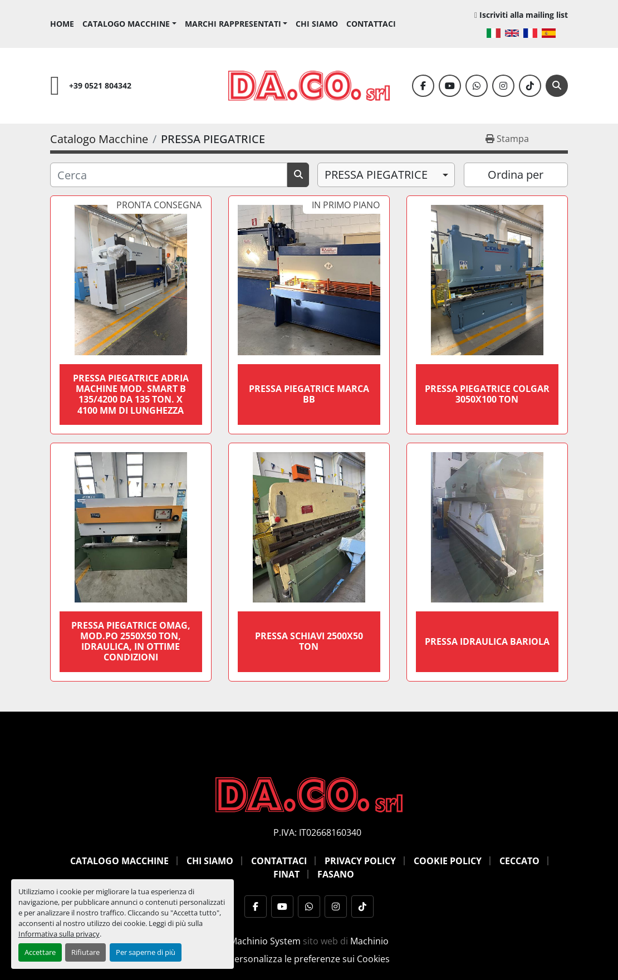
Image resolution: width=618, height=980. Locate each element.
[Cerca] (557, 86)
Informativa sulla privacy (59, 934)
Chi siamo (317, 23)
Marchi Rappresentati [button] (233, 23)
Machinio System (265, 941)
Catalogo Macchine (126, 23)
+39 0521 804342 (100, 85)
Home (62, 23)
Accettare (40, 952)
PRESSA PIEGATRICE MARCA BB (309, 394)
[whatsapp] (476, 86)
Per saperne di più (145, 952)
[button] (129, 24)
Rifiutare (85, 952)
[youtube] (450, 86)
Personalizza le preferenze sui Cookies (309, 959)
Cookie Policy (448, 861)
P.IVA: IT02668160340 (317, 832)
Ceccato (519, 861)
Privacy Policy (360, 861)
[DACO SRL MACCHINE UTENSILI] (309, 793)
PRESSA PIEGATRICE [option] (376, 174)
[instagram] (503, 86)
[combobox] (386, 175)
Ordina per (515, 174)
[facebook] (423, 86)
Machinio (369, 941)
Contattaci (371, 23)
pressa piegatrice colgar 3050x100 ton (487, 394)
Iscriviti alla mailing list (523, 14)
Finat (286, 874)
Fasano (335, 874)
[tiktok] (530, 86)
